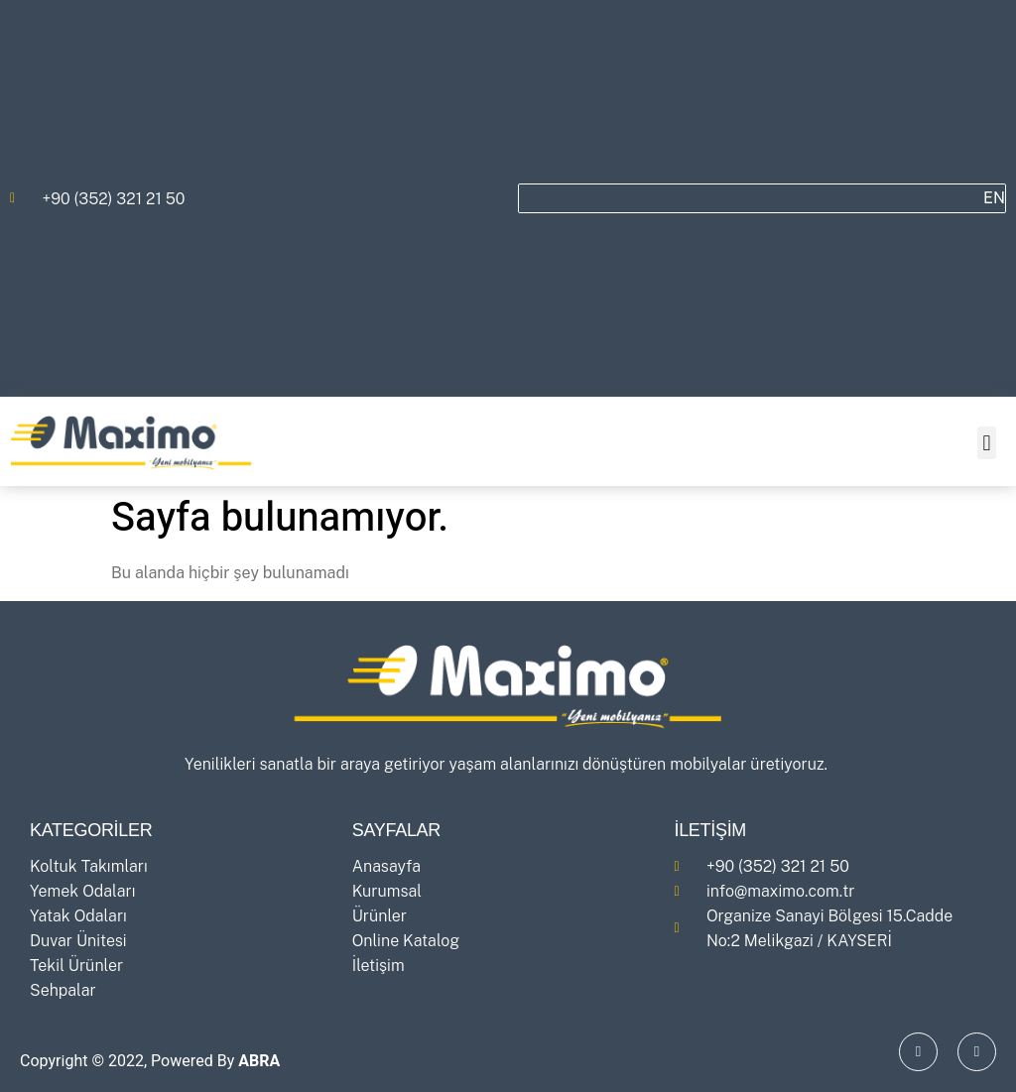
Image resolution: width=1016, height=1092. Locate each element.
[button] (986, 442)
